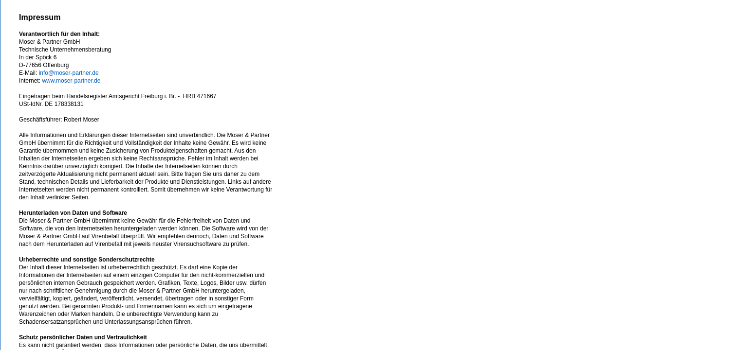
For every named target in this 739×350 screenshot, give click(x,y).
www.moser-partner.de (71, 80)
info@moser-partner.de (69, 73)
